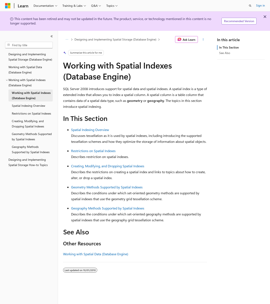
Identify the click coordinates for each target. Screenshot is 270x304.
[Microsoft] (8, 5)
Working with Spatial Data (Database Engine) (95, 254)
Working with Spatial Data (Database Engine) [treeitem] (25, 69)
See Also (224, 53)
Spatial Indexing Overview (90, 129)
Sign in (260, 5)
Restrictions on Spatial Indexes (93, 151)
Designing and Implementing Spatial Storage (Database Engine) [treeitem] (30, 56)
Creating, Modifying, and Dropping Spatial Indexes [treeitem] (28, 123)
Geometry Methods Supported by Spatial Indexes (107, 187)
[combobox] (29, 45)
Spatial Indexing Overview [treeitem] (28, 106)
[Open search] (250, 5)
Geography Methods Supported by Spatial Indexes (107, 208)
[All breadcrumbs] (66, 39)
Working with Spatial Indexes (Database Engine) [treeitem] (31, 95)
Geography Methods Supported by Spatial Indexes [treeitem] (31, 149)
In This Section (229, 47)
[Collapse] (51, 36)
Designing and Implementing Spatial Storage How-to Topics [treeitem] (28, 162)
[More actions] (203, 39)
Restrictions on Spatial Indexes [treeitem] (31, 113)
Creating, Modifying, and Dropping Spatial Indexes (107, 166)
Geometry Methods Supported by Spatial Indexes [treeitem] (32, 136)
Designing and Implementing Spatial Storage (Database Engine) (115, 39)
